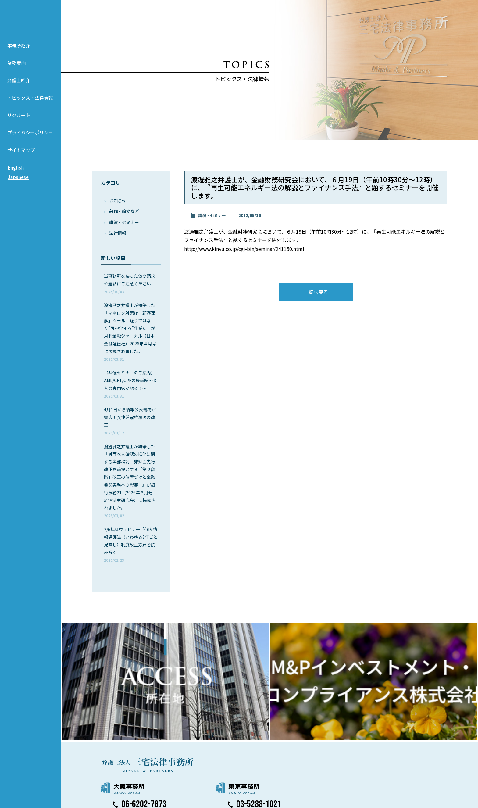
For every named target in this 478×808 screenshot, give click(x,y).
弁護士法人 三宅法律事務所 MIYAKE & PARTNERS (30, 21)
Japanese (18, 185)
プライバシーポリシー (30, 140)
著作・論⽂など (124, 211)
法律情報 (117, 233)
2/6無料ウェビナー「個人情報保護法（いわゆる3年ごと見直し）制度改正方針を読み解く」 (131, 544)
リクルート (18, 123)
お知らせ (117, 201)
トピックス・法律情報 (30, 105)
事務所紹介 (18, 53)
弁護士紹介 (18, 88)
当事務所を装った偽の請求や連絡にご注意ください (129, 283)
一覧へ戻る (316, 291)
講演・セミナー (124, 222)
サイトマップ (21, 158)
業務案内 (16, 71)
